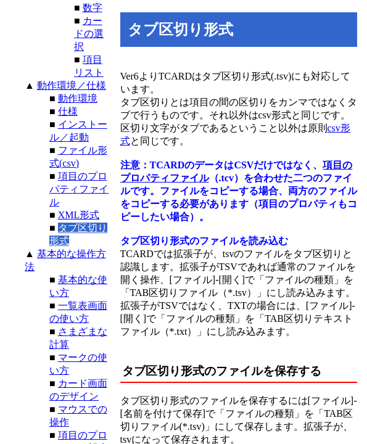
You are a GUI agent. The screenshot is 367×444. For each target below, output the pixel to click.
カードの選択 (89, 33)
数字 (92, 7)
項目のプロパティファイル (79, 189)
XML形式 (79, 215)
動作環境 (77, 98)
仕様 (68, 111)
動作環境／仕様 (71, 85)
